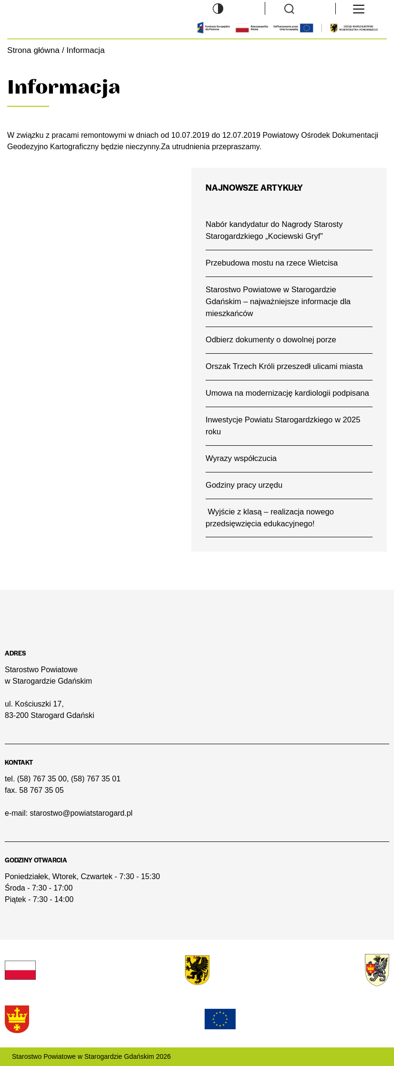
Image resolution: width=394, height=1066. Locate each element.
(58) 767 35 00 (42, 779)
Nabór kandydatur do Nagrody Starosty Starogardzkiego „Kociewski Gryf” (274, 230)
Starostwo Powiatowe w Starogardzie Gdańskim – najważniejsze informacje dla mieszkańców (278, 301)
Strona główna (33, 50)
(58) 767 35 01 (96, 779)
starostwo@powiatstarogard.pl (81, 813)
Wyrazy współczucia (241, 458)
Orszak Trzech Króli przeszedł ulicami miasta (284, 366)
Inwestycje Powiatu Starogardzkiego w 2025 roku (283, 425)
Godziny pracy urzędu (244, 485)
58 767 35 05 (41, 790)
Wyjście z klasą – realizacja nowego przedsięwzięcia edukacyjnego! (270, 517)
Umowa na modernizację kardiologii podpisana (287, 393)
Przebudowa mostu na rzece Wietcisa (272, 262)
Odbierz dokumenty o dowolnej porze (271, 339)
